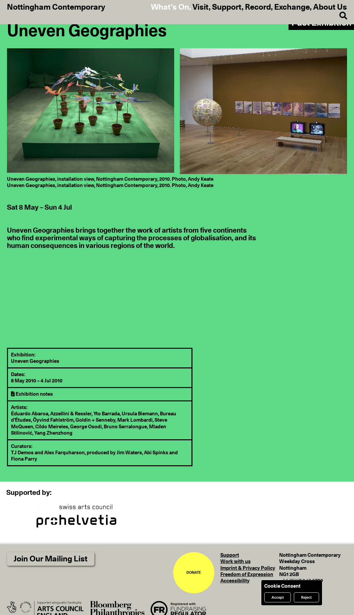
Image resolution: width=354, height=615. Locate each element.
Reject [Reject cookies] (306, 597)
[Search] (339, 16)
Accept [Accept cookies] (278, 597)
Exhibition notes (32, 394)
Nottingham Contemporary (56, 7)
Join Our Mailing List (50, 559)
